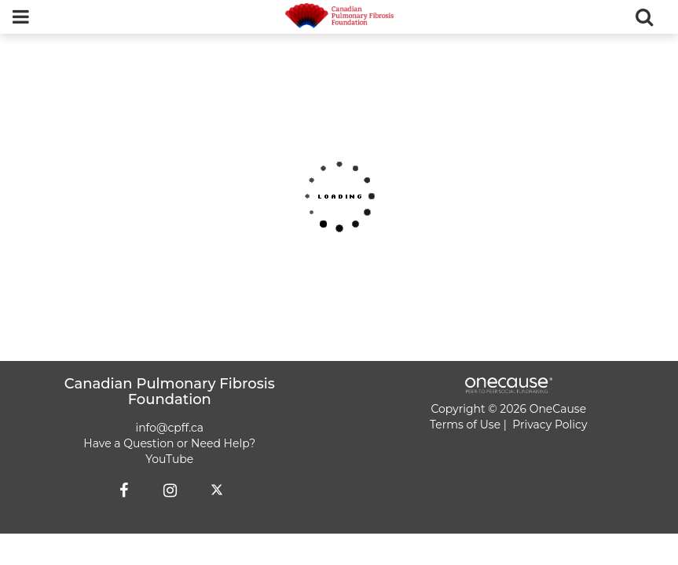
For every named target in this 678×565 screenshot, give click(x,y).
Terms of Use (465, 424)
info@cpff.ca (169, 428)
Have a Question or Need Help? (169, 443)
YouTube (169, 459)
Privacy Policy (549, 424)
